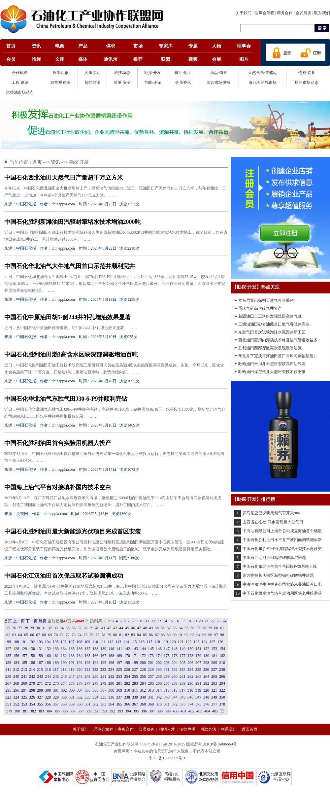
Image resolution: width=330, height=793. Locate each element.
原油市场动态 (306, 82)
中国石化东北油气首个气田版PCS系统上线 (280, 566)
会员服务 (304, 13)
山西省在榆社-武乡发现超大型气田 (273, 522)
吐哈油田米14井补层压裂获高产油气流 (272, 364)
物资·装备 (306, 72)
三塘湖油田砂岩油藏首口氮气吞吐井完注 (274, 324)
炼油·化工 (183, 72)
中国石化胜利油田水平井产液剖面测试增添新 (282, 539)
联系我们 (322, 13)
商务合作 (285, 13)
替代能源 (92, 82)
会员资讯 (183, 82)
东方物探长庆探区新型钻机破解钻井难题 (278, 575)
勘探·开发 (152, 72)
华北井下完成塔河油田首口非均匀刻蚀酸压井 (277, 356)
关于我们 (243, 13)
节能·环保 (152, 82)
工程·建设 (20, 82)
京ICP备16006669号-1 (167, 758)
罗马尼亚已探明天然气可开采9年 (267, 300)
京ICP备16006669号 (220, 744)
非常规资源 (60, 82)
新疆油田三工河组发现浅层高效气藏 (270, 316)
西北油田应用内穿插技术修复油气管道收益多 (277, 340)
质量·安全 (122, 82)
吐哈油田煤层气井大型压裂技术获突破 (272, 371)
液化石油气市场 (263, 82)
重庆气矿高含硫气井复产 (260, 308)
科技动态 (122, 72)
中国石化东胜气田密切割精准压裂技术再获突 (282, 548)
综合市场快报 (218, 82)
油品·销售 (218, 72)
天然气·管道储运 (262, 72)
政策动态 (60, 72)
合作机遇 (20, 72)
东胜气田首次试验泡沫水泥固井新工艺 (272, 332)
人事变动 (92, 72)
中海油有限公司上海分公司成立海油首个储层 (282, 531)
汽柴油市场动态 (20, 92)
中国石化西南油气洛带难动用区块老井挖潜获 (282, 593)
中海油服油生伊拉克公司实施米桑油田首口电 (282, 584)
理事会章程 (264, 13)
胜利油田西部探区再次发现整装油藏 (270, 348)
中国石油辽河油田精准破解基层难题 (274, 557)
